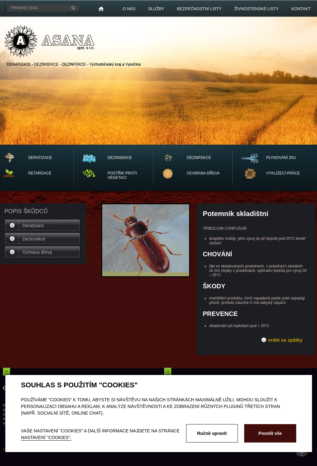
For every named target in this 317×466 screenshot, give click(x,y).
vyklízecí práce (283, 173)
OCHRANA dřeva (203, 173)
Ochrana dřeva (37, 252)
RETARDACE (39, 173)
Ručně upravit (212, 433)
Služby (156, 8)
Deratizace (33, 225)
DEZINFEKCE (199, 157)
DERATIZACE (40, 157)
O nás (128, 8)
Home (101, 9)
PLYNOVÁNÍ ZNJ (281, 157)
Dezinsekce (34, 238)
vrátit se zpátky (285, 340)
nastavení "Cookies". (46, 437)
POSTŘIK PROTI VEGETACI (122, 175)
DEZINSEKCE (120, 157)
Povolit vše (270, 433)
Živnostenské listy (256, 8)
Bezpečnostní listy (199, 8)
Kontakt (301, 8)
